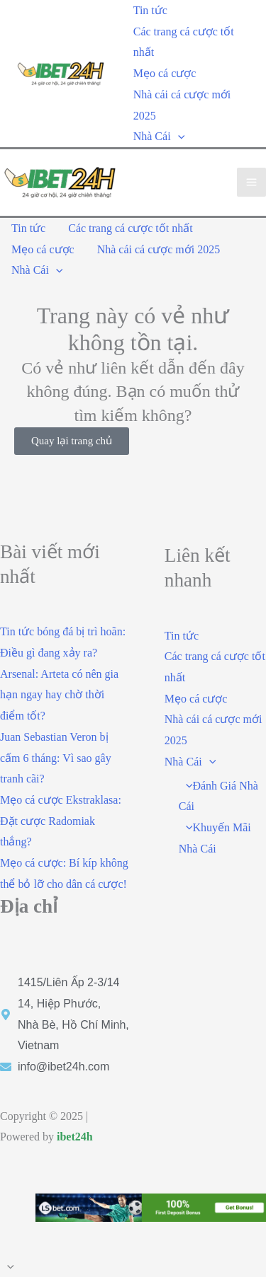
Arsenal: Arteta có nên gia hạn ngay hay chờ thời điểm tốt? (59, 695)
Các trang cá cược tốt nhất (183, 42)
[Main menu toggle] (251, 182)
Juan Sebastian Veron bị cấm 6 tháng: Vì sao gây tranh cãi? (55, 758)
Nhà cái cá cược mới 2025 (182, 105)
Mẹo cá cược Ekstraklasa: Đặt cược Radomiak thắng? (60, 821)
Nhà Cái (158, 136)
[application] (178, 136)
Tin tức (150, 10)
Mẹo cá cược (164, 73)
